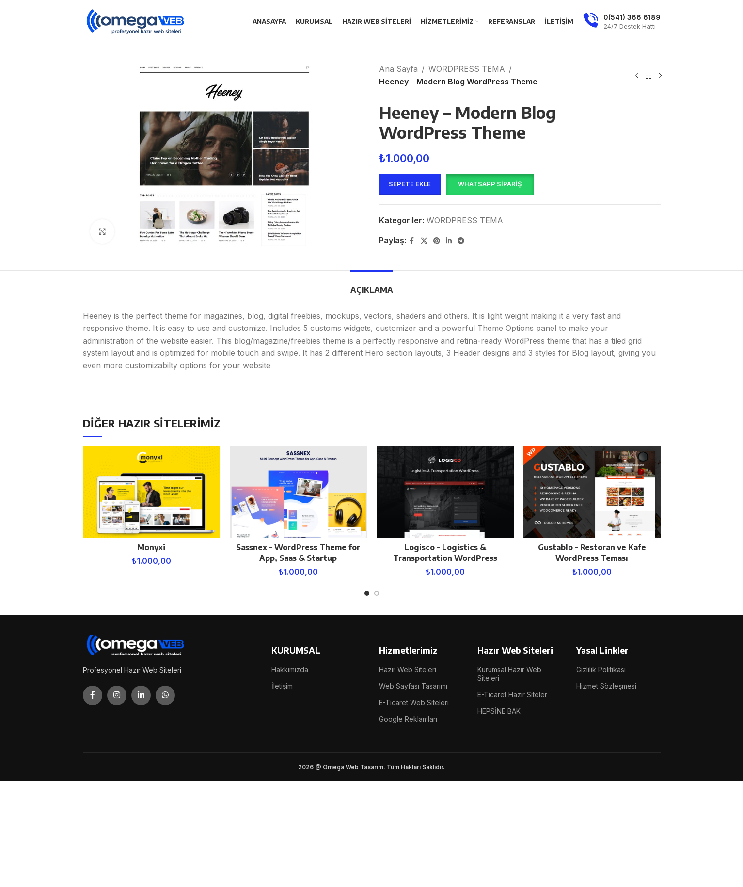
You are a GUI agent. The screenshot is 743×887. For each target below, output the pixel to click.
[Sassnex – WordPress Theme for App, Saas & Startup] (298, 492)
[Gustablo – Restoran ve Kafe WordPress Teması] (592, 492)
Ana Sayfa (398, 69)
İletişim (282, 686)
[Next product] (660, 76)
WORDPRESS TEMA (466, 69)
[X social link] (424, 240)
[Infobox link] (622, 22)
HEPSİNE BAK (499, 711)
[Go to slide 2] (376, 593)
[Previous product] (637, 76)
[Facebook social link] (412, 240)
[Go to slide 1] (366, 593)
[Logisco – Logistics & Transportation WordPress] (445, 492)
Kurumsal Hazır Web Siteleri (509, 673)
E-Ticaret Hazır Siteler (512, 694)
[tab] (371, 285)
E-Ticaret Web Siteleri (414, 702)
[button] (489, 184)
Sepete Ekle (410, 184)
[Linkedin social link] (449, 240)
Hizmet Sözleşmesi (606, 686)
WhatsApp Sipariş (490, 184)
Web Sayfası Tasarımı (413, 686)
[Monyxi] (151, 492)
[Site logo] (136, 21)
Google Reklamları (408, 719)
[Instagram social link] (116, 695)
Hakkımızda (289, 669)
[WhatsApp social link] (165, 695)
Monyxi (151, 547)
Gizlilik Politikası (601, 669)
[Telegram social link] (461, 240)
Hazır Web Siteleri (407, 669)
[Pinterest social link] (436, 240)
